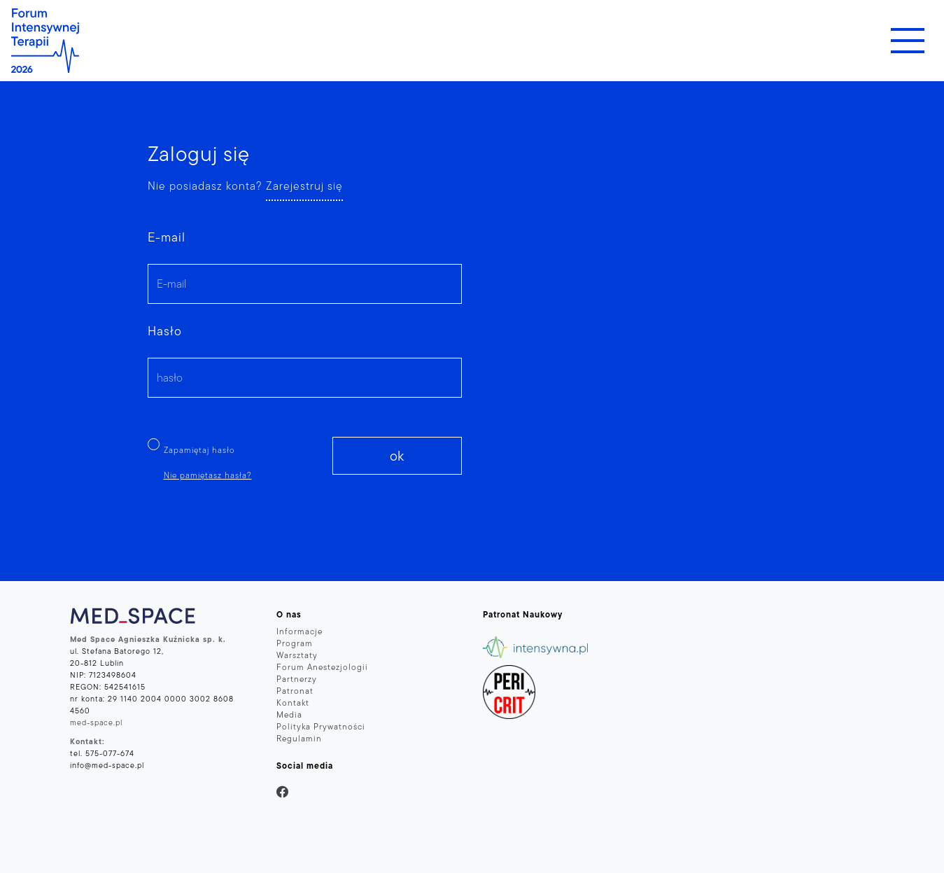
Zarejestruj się (304, 186)
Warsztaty (297, 655)
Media (289, 714)
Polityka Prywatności (320, 726)
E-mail (166, 237)
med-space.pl (96, 722)
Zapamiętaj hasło (199, 450)
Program (294, 643)
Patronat (295, 691)
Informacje (299, 631)
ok (397, 456)
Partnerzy (296, 679)
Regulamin (299, 738)
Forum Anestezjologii (322, 667)
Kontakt (292, 702)
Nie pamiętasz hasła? (208, 475)
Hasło (165, 331)
